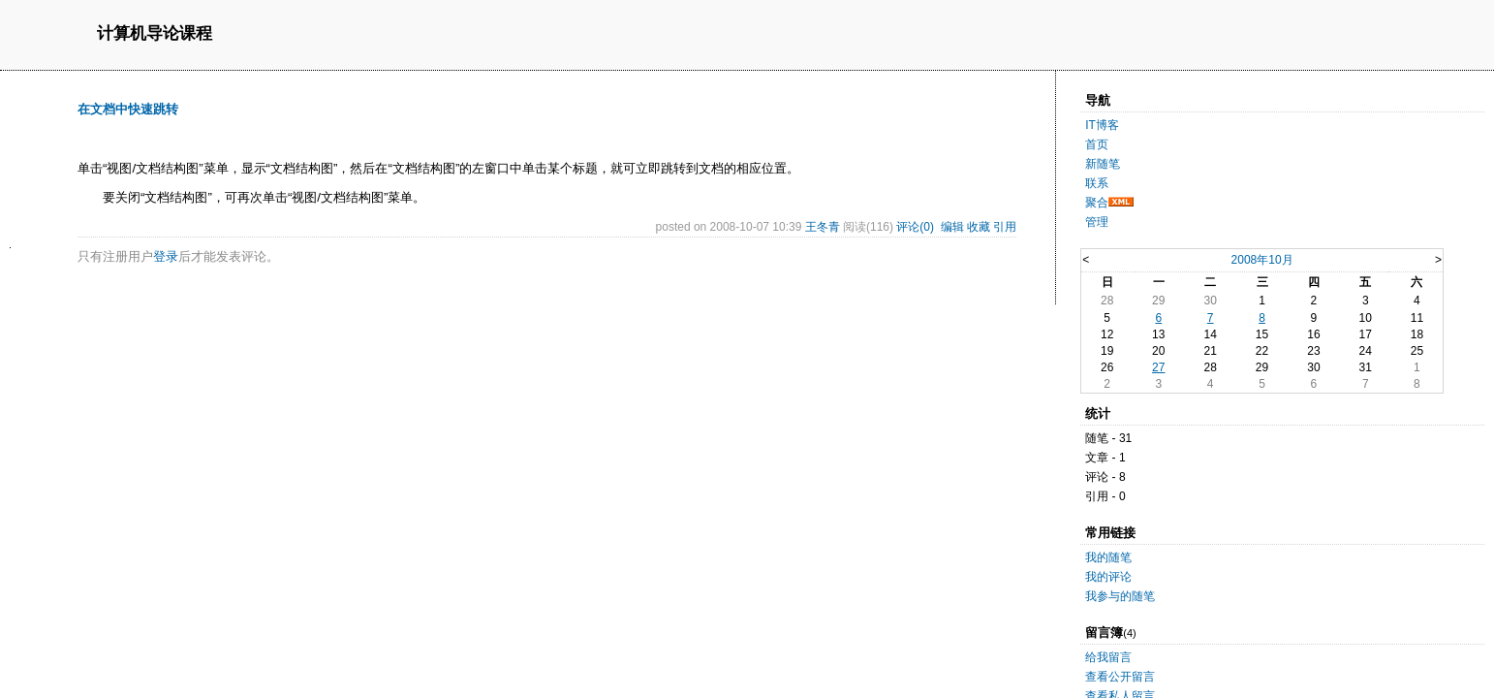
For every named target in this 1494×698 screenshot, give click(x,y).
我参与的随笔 (1120, 596)
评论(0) (915, 227)
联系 (1096, 183)
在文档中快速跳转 (128, 109)
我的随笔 (1108, 557)
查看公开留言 (1120, 676)
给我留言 (1108, 657)
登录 (165, 256)
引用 (1004, 227)
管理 (1096, 222)
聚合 (1096, 202)
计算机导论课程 (154, 34)
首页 (1096, 144)
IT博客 (1102, 125)
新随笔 (1102, 164)
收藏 (978, 227)
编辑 (952, 227)
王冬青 (822, 227)
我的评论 (1108, 577)
